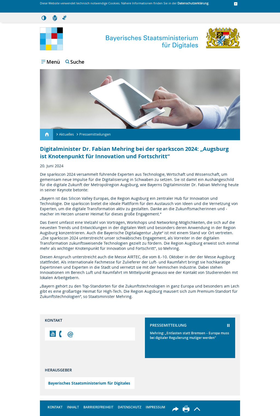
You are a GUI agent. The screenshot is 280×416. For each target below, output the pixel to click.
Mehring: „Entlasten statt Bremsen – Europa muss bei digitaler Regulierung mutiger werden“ (189, 335)
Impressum (155, 407)
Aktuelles (66, 134)
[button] (235, 4)
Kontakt (55, 407)
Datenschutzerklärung (192, 3)
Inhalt (73, 407)
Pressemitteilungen (95, 134)
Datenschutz (129, 407)
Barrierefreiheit (98, 407)
